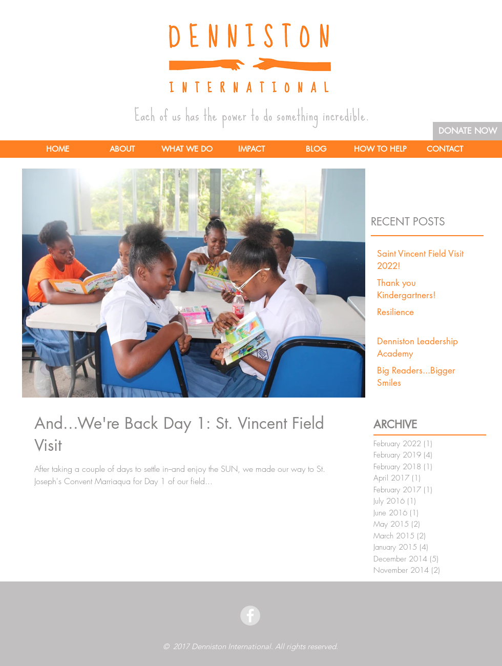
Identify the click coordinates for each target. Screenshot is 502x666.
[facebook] (250, 616)
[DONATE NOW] (467, 131)
